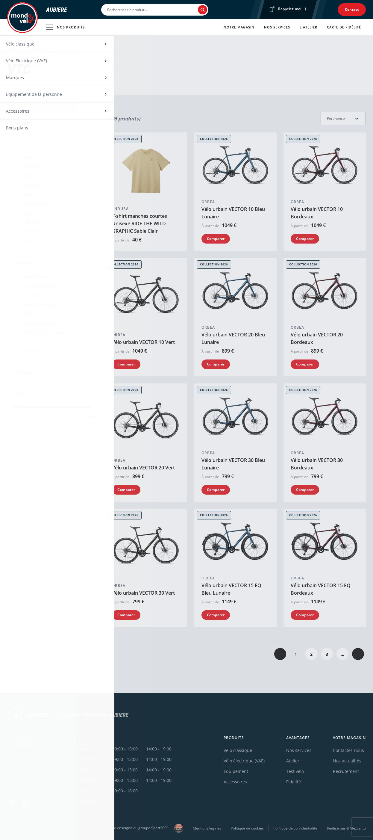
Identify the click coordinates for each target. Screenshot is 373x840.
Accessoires (235, 782)
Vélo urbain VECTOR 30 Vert (143, 593)
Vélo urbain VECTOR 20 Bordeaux (317, 338)
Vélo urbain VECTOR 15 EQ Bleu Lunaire (231, 589)
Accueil (13, 48)
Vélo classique (39, 48)
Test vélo (295, 771)
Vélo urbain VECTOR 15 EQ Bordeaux (321, 589)
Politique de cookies (247, 828)
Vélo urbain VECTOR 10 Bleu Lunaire (233, 213)
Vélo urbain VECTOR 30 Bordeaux (317, 464)
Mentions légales (207, 828)
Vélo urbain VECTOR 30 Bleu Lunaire (233, 464)
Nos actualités (347, 761)
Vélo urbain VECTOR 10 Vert (143, 342)
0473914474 (19, 756)
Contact (352, 9)
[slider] (15, 407)
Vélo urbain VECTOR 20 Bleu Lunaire (233, 338)
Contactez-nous (348, 750)
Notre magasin (239, 27)
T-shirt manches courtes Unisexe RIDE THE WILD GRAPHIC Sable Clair (139, 223)
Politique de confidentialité (295, 828)
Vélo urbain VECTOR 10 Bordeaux (317, 213)
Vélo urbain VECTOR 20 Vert (143, 467)
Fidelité (293, 782)
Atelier (292, 761)
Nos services (277, 27)
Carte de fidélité (344, 27)
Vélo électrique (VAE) (244, 761)
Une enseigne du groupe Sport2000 (146, 828)
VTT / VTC (67, 48)
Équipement (236, 771)
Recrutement (346, 771)
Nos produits (65, 27)
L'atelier (308, 27)
